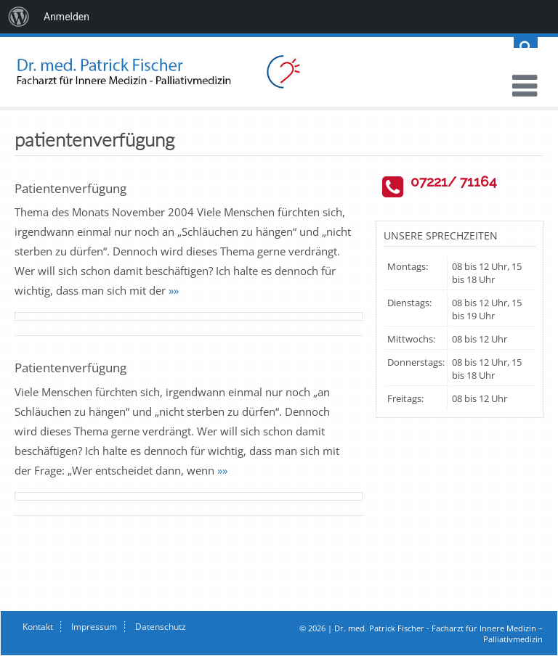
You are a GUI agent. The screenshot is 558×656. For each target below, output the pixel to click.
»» (174, 290)
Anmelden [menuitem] (66, 16)
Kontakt (38, 626)
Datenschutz (160, 626)
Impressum (94, 626)
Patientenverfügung (70, 188)
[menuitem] (19, 16)
